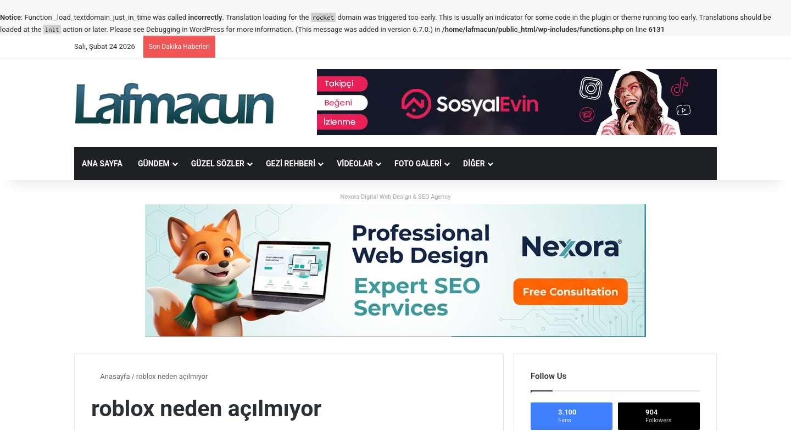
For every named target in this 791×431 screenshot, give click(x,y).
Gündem (154, 163)
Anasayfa (110, 376)
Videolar (355, 163)
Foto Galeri (418, 163)
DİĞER (474, 163)
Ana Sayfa (102, 163)
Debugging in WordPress (185, 29)
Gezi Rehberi (290, 163)
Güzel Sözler (217, 163)
